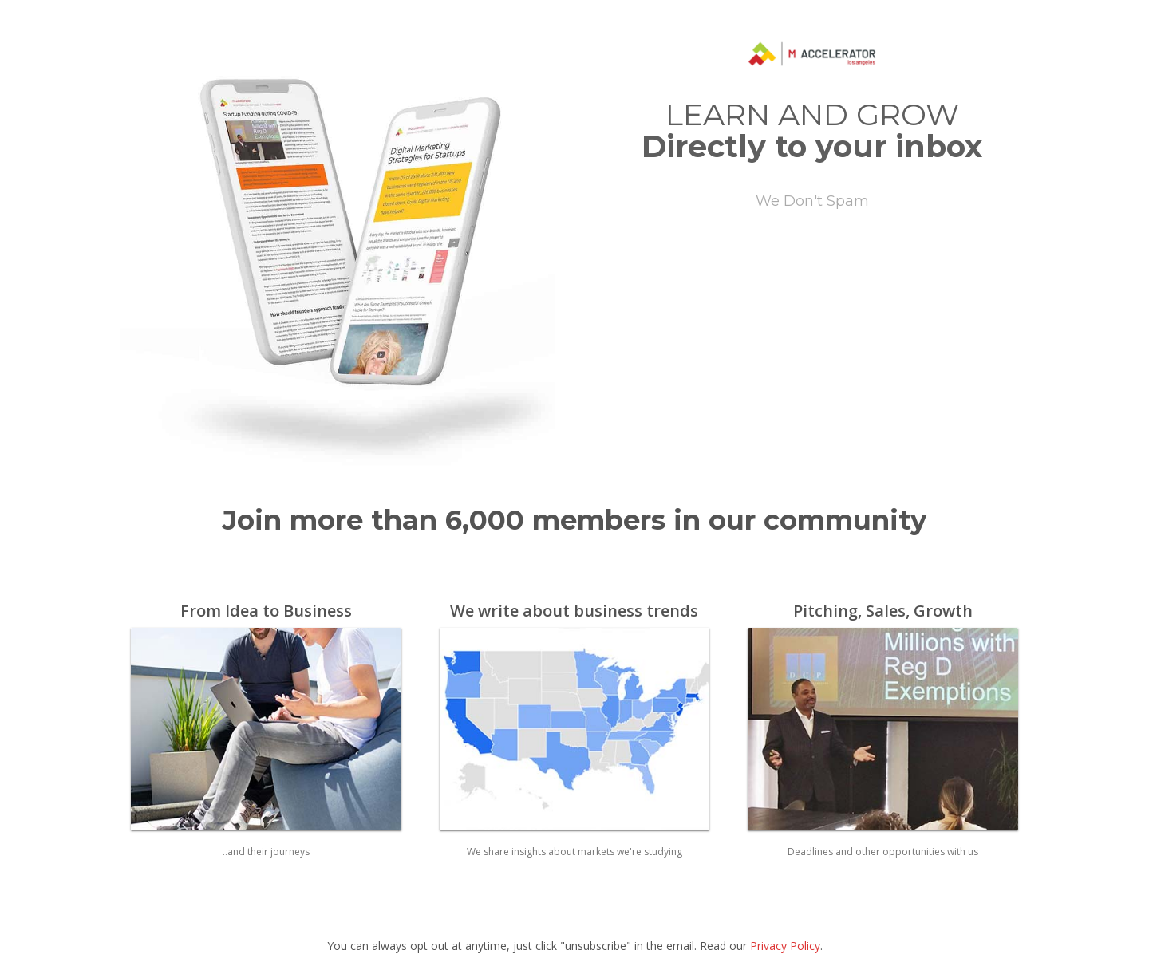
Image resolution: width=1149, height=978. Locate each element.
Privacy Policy (785, 945)
